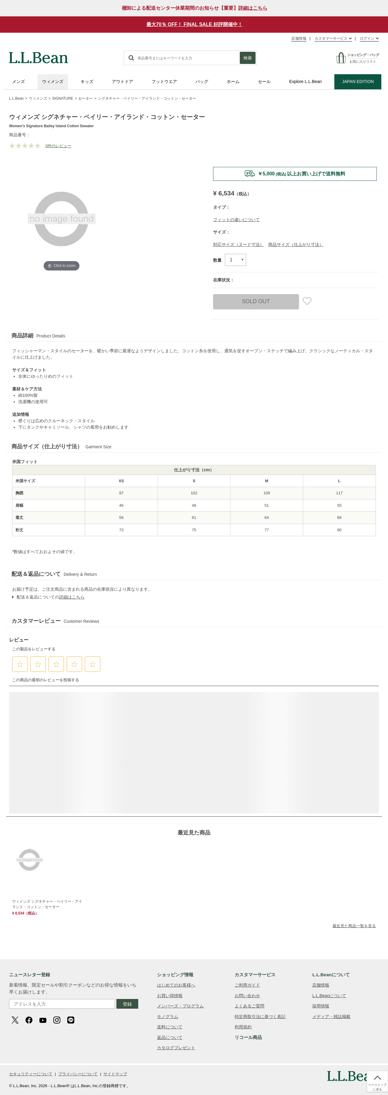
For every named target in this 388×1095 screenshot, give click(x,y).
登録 (127, 1004)
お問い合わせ (247, 995)
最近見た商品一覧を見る (354, 926)
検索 (247, 57)
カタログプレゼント (176, 1047)
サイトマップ (115, 1074)
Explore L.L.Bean (305, 81)
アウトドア (122, 81)
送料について (169, 1026)
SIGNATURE (62, 98)
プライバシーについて (78, 1074)
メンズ (18, 81)
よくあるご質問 (249, 1006)
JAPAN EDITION (358, 81)
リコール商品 (248, 1037)
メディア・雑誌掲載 (331, 1016)
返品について (169, 1037)
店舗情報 (298, 38)
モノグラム (167, 1016)
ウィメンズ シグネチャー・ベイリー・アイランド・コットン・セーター (47, 904)
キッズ (87, 81)
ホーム (233, 81)
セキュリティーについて (30, 1074)
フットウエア (164, 81)
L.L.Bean (16, 98)
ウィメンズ (52, 81)
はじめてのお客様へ (176, 985)
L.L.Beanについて (329, 995)
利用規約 (243, 1026)
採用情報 (320, 1006)
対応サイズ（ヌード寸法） (238, 244)
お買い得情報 (169, 995)
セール (264, 81)
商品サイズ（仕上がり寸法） (295, 244)
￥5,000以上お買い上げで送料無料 (301, 174)
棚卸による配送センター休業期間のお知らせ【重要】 (194, 8)
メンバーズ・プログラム (180, 1006)
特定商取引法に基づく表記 (260, 1016)
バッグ (202, 81)
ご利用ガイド (247, 985)
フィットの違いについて (236, 219)
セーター (85, 98)
